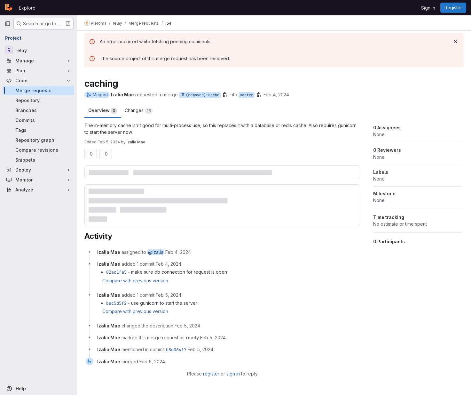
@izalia (155, 252)
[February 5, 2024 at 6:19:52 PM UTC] (187, 325)
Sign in (428, 8)
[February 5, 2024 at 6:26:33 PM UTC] (213, 337)
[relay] (38, 50)
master (246, 95)
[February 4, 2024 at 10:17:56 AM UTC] (168, 264)
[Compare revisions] (38, 150)
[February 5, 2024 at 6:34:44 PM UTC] (200, 349)
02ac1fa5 (116, 272)
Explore (27, 8)
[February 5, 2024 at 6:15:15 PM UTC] (168, 295)
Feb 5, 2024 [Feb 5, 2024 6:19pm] (109, 142)
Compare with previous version (135, 280)
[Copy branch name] (225, 95)
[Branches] (38, 110)
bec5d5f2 (116, 303)
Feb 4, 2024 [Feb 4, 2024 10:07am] (276, 94)
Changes (139, 111)
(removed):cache (199, 95)
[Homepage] (9, 8)
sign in (233, 373)
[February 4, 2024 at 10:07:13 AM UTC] (178, 252)
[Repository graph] (38, 140)
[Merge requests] (38, 90)
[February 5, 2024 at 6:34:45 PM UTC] (152, 361)
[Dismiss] (455, 41)
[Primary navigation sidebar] (8, 24)
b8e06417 (176, 349)
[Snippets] (38, 160)
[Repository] (38, 100)
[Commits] (38, 120)
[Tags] (38, 130)
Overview (102, 111)
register (211, 373)
